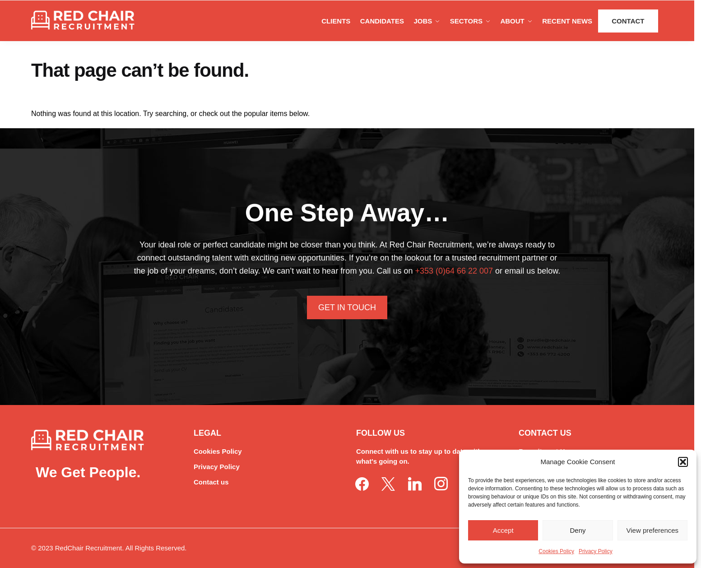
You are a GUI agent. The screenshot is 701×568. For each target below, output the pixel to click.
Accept (503, 530)
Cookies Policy (556, 551)
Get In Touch (347, 307)
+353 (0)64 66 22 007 (454, 270)
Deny (577, 530)
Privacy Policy (596, 551)
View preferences (653, 530)
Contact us (211, 482)
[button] (682, 461)
